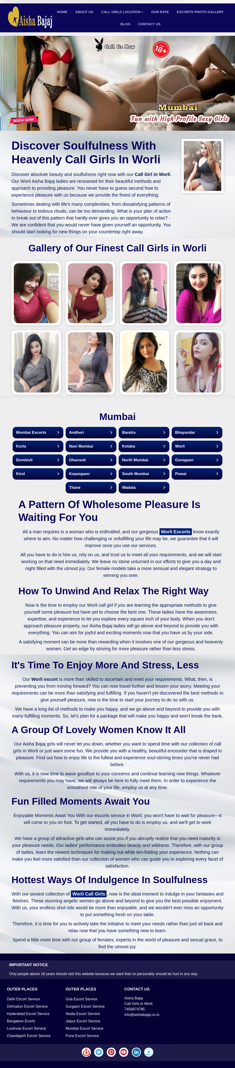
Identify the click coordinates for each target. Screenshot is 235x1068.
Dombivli (24, 460)
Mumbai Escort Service (85, 1028)
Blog (125, 24)
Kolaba (128, 446)
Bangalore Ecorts (21, 1021)
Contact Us (149, 24)
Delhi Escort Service (23, 999)
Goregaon (184, 460)
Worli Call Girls (88, 893)
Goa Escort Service (81, 999)
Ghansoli (77, 460)
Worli (180, 446)
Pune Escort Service (82, 1036)
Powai (180, 474)
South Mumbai (135, 474)
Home (62, 12)
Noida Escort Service (83, 1014)
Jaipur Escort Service (83, 1021)
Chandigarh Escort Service (28, 1036)
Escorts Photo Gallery (200, 12)
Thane (75, 487)
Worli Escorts (175, 531)
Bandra (129, 432)
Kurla (21, 446)
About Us (84, 12)
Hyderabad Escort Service (28, 1014)
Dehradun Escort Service (27, 1006)
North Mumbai (135, 460)
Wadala (129, 487)
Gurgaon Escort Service (85, 1006)
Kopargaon (79, 474)
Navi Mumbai (81, 446)
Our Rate (160, 12)
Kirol (20, 474)
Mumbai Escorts (31, 432)
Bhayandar (185, 432)
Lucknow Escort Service (26, 1028)
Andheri (76, 432)
